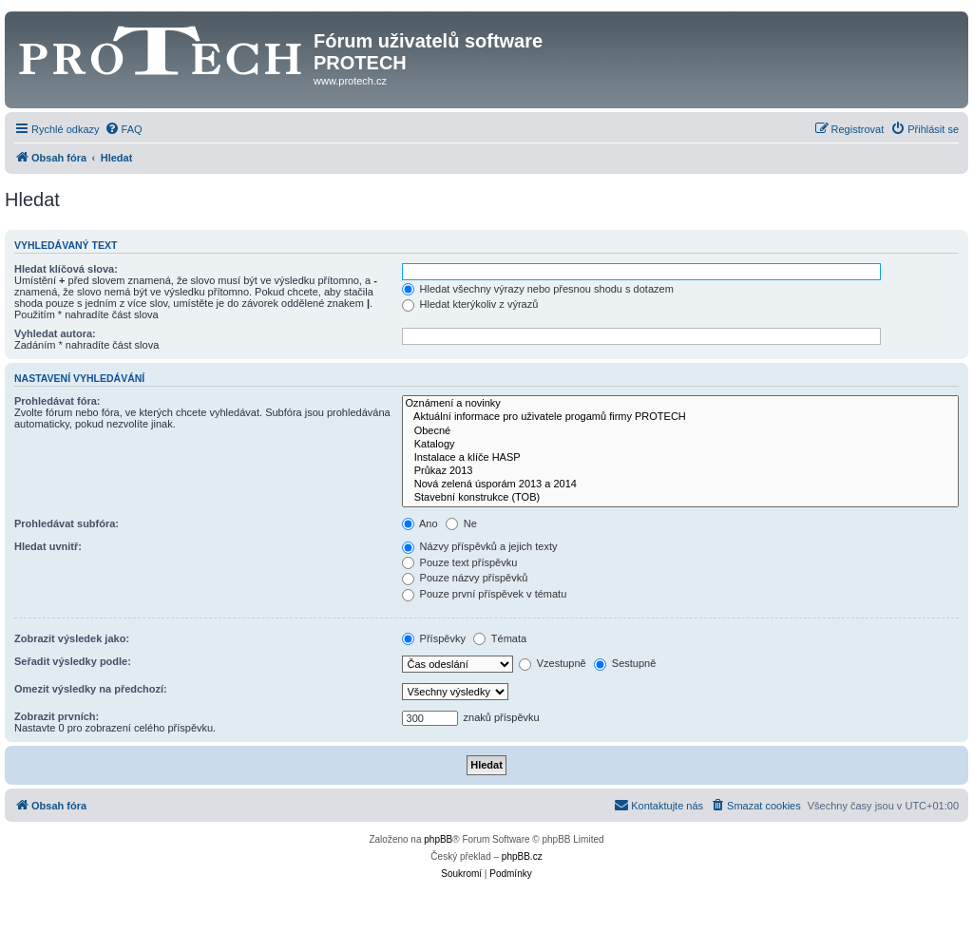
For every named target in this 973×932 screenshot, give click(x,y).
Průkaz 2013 (680, 471)
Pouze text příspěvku (460, 562)
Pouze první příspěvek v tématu (484, 593)
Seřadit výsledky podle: (72, 661)
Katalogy (680, 444)
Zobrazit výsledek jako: (71, 638)
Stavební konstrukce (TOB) (680, 497)
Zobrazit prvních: (56, 716)
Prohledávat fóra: (57, 401)
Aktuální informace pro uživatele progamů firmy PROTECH (680, 417)
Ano (420, 523)
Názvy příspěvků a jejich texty (480, 546)
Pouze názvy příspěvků (465, 577)
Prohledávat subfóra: (66, 523)
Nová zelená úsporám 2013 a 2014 (680, 484)
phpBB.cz (522, 856)
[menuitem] (124, 129)
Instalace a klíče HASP (680, 458)
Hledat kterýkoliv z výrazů (470, 304)
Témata (499, 638)
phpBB (438, 839)
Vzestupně (552, 663)
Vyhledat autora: (55, 333)
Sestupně (625, 663)
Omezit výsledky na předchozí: (90, 688)
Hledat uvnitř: (48, 546)
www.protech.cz (350, 80)
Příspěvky (434, 638)
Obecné (680, 431)
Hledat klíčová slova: (66, 269)
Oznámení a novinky (680, 403)
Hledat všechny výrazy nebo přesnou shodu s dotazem (538, 289)
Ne (461, 523)
